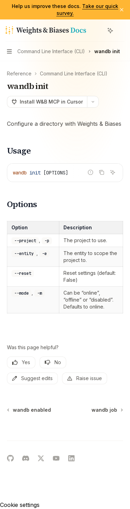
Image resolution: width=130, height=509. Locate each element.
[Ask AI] (112, 172)
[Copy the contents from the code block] (101, 172)
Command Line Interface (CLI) (73, 73)
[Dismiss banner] (121, 10)
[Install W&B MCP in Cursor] (47, 102)
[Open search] (97, 30)
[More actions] (121, 30)
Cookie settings (20, 504)
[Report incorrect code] (90, 172)
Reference (19, 73)
